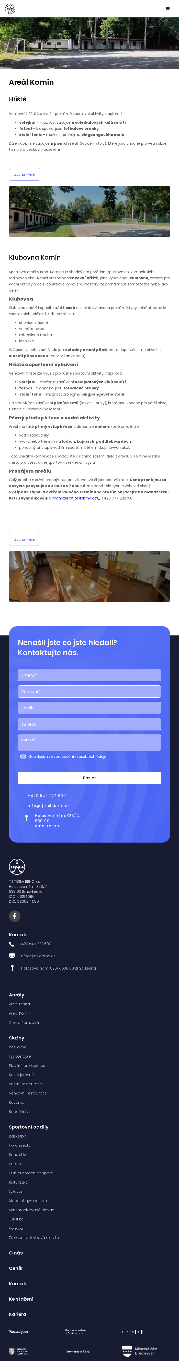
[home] (10, 9)
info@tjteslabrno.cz (49, 805)
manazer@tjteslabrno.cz (74, 498)
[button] (168, 9)
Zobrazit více (24, 174)
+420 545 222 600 (47, 795)
